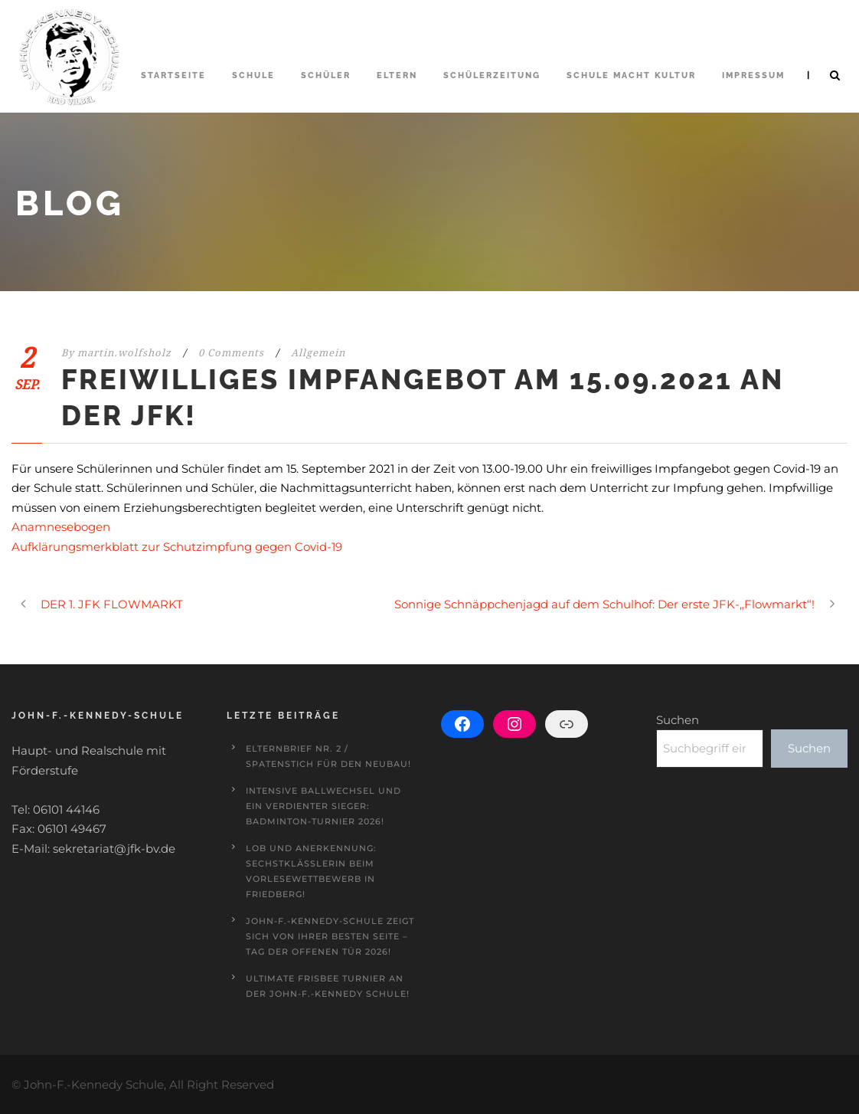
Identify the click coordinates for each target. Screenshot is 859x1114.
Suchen (677, 720)
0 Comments (231, 353)
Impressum (753, 75)
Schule (253, 75)
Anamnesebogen (60, 526)
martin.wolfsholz (124, 353)
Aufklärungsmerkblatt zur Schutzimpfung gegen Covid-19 (176, 546)
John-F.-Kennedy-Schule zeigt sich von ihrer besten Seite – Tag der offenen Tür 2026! (330, 936)
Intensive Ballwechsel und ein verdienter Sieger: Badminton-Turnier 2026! (323, 806)
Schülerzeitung (492, 75)
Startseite (173, 75)
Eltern (397, 75)
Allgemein (318, 353)
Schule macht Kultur (631, 75)
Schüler (326, 75)
